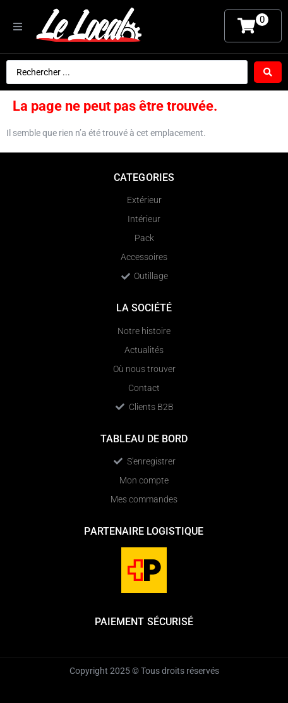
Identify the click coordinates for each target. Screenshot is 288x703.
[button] (17, 26)
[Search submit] (268, 72)
